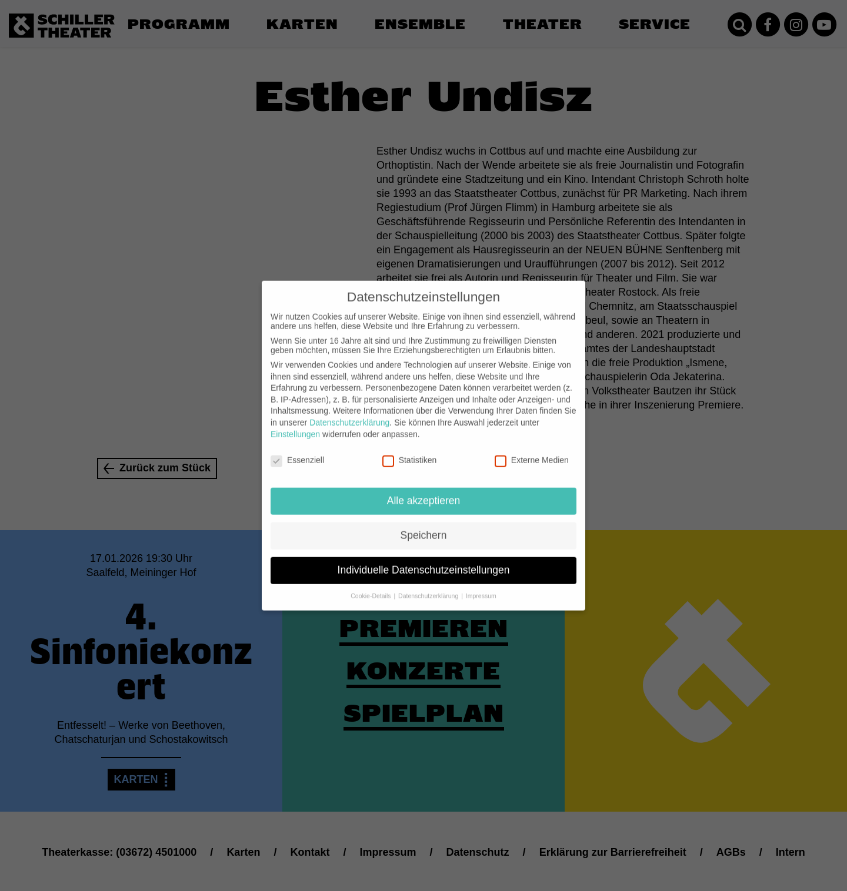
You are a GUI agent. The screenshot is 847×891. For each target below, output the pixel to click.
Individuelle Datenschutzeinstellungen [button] (424, 561)
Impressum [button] (481, 586)
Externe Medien (532, 450)
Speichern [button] (424, 526)
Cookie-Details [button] (371, 586)
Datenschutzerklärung (349, 413)
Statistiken (409, 450)
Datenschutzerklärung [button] (429, 586)
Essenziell (297, 450)
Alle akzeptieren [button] (424, 491)
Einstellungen (295, 424)
